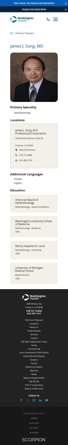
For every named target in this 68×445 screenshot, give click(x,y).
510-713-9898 (25, 155)
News (34, 374)
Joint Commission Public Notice (34, 352)
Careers (34, 338)
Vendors (34, 359)
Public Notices (34, 330)
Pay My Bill (34, 381)
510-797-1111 (34, 313)
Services (34, 334)
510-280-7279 (25, 160)
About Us (34, 327)
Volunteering (34, 348)
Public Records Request (34, 356)
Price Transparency (34, 385)
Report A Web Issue (34, 388)
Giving (34, 345)
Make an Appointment (34, 377)
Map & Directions (27, 149)
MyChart (34, 370)
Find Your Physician (34, 320)
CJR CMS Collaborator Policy (34, 341)
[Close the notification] (66, 4)
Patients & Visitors (34, 367)
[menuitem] (34, 418)
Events (34, 363)
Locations (34, 323)
